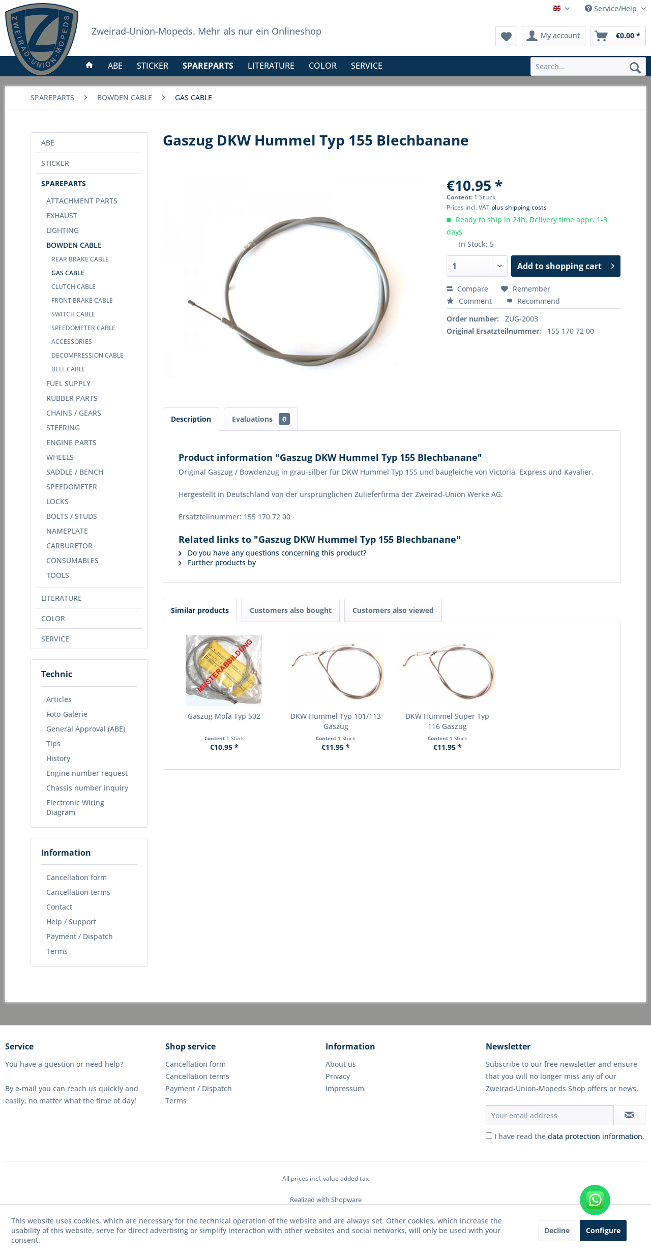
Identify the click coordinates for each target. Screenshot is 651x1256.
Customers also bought (291, 610)
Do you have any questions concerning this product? (272, 553)
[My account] (553, 36)
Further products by (217, 562)
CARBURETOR (69, 545)
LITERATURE (61, 598)
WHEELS (60, 457)
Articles (59, 699)
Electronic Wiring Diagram (75, 807)
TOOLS (57, 575)
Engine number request (87, 773)
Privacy (338, 1076)
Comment (470, 301)
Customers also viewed (393, 610)
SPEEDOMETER (71, 486)
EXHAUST (61, 215)
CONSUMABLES (72, 560)
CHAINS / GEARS (73, 413)
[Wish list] (506, 36)
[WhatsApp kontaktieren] (595, 1200)
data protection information (595, 1136)
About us (341, 1064)
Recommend (533, 301)
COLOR (53, 618)
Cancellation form (76, 877)
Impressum (345, 1088)
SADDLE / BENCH (74, 472)
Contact (59, 907)
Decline (557, 1230)
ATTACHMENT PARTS (81, 201)
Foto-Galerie (66, 714)
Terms (57, 951)
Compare (467, 289)
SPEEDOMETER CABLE (83, 328)
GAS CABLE (67, 273)
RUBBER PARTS (72, 398)
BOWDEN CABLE (74, 245)
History (58, 758)
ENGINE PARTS (71, 442)
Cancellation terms (78, 892)
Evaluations (261, 419)
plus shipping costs (519, 207)
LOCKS (57, 501)
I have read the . (569, 1136)
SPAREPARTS (63, 183)
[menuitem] (588, 66)
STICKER (55, 163)
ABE (47, 143)
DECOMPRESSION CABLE (87, 355)
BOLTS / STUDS (71, 516)
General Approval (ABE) (85, 729)
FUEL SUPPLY (68, 383)
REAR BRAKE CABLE (80, 259)
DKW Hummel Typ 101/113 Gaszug (335, 721)
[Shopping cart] (618, 36)
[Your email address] (550, 1115)
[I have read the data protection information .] (489, 1135)
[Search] (635, 67)
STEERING (63, 427)
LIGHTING (62, 230)
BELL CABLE (68, 369)
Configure (603, 1230)
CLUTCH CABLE (73, 286)
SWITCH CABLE (73, 314)
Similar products (200, 610)
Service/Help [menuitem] (612, 8)
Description (191, 419)
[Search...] (588, 66)
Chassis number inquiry (87, 788)
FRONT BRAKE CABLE (82, 300)
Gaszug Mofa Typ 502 (224, 716)
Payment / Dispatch (79, 936)
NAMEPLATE (67, 531)
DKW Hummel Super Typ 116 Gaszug (447, 721)
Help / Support (71, 921)
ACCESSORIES (71, 341)
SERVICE (55, 639)
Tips (53, 743)
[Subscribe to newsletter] (629, 1115)
